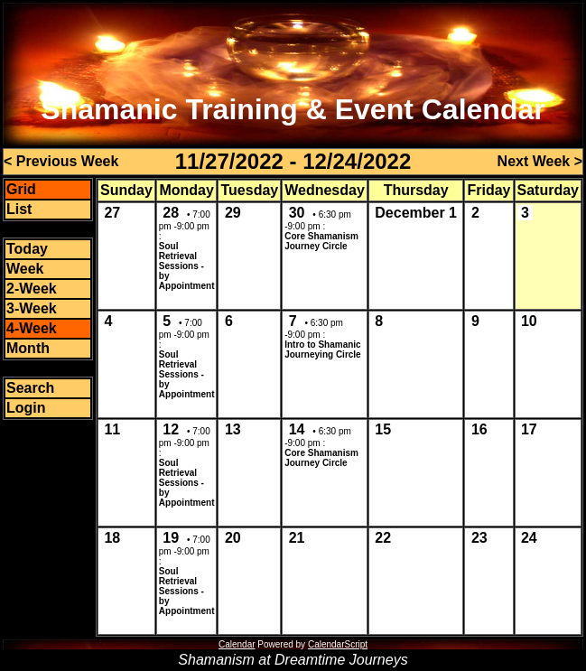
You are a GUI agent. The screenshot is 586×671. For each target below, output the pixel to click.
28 (171, 212)
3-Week (31, 308)
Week (25, 268)
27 (112, 212)
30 (297, 212)
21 (297, 537)
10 (529, 321)
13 (233, 429)
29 (233, 212)
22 (383, 537)
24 (529, 537)
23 (479, 537)
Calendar (237, 644)
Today (27, 248)
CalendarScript (337, 644)
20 (233, 537)
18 (112, 537)
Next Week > (540, 161)
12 (171, 429)
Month (28, 348)
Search (30, 388)
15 (383, 429)
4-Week (31, 328)
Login (26, 407)
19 (171, 537)
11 (112, 429)
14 (297, 429)
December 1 (416, 212)
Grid (21, 189)
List (19, 209)
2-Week (31, 288)
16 (479, 429)
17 (529, 429)
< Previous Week (61, 161)
